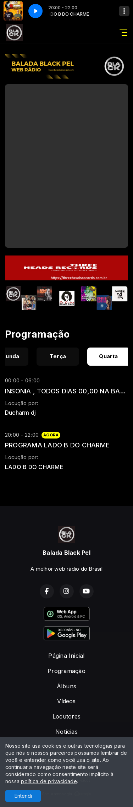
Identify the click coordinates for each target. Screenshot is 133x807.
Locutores (66, 716)
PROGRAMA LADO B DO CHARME (57, 445)
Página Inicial (66, 655)
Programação (66, 670)
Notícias (66, 731)
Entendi (23, 796)
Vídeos (66, 701)
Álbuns (66, 686)
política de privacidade (49, 781)
